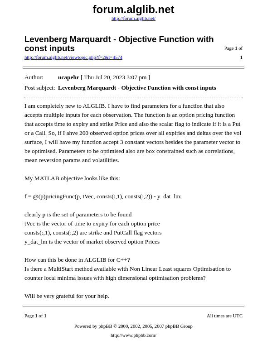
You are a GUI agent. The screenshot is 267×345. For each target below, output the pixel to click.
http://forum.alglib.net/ (133, 18)
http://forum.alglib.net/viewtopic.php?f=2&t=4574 (73, 57)
